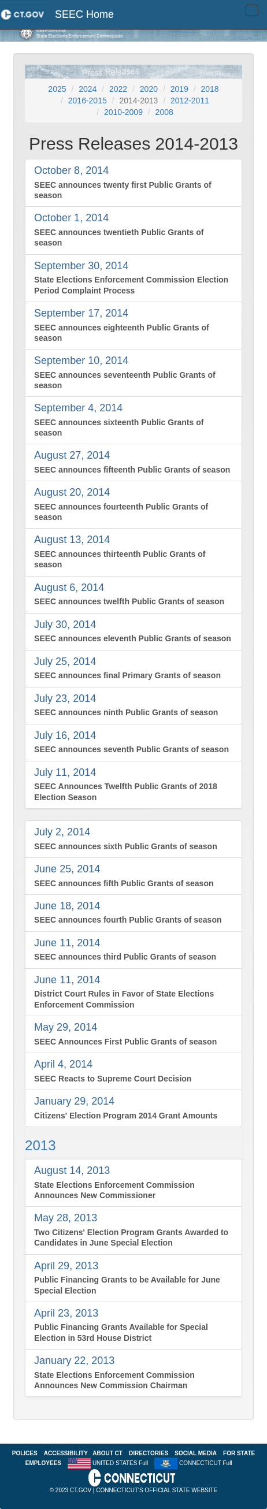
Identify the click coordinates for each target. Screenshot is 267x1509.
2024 (88, 89)
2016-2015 (87, 100)
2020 (149, 89)
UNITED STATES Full (120, 1463)
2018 (209, 89)
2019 (179, 89)
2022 (118, 89)
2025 (57, 89)
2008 (164, 112)
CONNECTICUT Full (205, 1463)
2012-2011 (189, 100)
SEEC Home (84, 14)
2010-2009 (123, 112)
